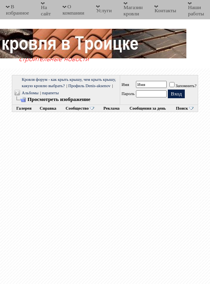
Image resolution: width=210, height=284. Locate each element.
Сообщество (80, 108)
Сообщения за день (148, 108)
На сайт (46, 10)
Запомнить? (183, 86)
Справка (48, 108)
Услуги (104, 10)
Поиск (182, 108)
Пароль (127, 94)
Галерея (24, 108)
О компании (73, 10)
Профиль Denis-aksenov (89, 86)
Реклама (111, 108)
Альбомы (30, 93)
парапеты (50, 93)
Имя (125, 84)
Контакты (165, 10)
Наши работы (196, 10)
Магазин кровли (133, 10)
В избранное (17, 10)
